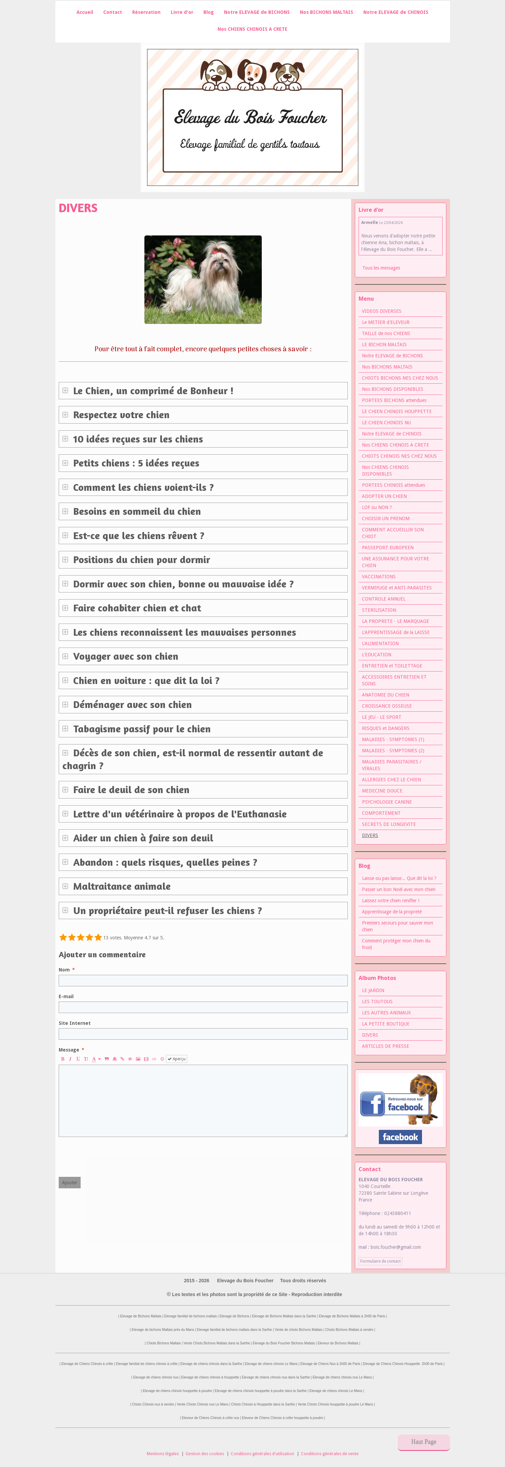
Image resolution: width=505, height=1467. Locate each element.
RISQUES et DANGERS (386, 728)
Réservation (146, 12)
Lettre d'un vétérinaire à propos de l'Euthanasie (179, 814)
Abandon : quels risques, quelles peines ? (164, 862)
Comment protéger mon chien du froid (396, 944)
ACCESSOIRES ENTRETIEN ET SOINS (394, 680)
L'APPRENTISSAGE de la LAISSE (396, 632)
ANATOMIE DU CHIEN (385, 695)
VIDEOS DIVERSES (381, 311)
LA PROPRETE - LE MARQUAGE (395, 621)
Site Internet (75, 1023)
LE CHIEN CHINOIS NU (386, 422)
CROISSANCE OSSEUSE (387, 706)
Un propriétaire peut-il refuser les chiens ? (166, 910)
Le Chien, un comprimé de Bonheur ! (152, 390)
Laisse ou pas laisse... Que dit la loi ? (399, 878)
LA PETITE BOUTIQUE (386, 1024)
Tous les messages (381, 268)
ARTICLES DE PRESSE (385, 1046)
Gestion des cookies (205, 1453)
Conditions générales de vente (330, 1453)
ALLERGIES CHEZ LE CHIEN (391, 779)
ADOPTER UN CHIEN (384, 496)
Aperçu (177, 1059)
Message (69, 1050)
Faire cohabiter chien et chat (136, 608)
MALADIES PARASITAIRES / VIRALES (391, 765)
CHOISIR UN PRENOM (386, 518)
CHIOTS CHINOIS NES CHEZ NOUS (399, 456)
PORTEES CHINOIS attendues (393, 485)
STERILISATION (379, 610)
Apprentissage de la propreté (392, 911)
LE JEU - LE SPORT (381, 717)
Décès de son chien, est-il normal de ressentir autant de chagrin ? (192, 759)
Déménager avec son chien (131, 704)
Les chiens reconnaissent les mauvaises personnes (183, 632)
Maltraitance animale (121, 886)
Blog (208, 12)
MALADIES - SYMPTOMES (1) (393, 739)
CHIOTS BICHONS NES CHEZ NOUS (400, 378)
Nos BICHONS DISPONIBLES (392, 389)
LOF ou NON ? (377, 507)
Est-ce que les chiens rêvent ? (137, 535)
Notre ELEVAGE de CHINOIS (395, 12)
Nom (64, 969)
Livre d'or (182, 12)
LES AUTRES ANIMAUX (386, 1012)
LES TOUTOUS (377, 1001)
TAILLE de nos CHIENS (386, 333)
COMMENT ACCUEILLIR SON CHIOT (393, 533)
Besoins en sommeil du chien (136, 511)
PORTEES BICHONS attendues (394, 400)
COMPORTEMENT (381, 813)
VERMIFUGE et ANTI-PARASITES (397, 587)
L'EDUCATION (376, 654)
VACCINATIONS (379, 576)
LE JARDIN (373, 990)
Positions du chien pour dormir (140, 559)
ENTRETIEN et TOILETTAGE (392, 665)
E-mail (66, 996)
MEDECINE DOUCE (382, 790)
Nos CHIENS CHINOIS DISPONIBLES (385, 470)
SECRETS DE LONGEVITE (389, 824)
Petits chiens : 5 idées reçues (135, 463)
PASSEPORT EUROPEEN (388, 547)
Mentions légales (163, 1453)
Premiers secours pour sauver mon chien (397, 926)
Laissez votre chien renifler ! (390, 900)
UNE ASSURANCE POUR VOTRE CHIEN (395, 562)
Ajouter (69, 1182)
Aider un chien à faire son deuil (142, 838)
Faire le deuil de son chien (130, 789)
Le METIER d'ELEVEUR (386, 322)
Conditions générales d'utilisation (262, 1453)
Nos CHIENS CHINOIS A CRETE (252, 29)
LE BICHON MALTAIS (384, 344)
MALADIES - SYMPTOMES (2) (393, 750)
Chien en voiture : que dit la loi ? (145, 680)
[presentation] (110, 1157)
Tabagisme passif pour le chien (141, 729)
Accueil (85, 12)
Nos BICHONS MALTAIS (326, 12)
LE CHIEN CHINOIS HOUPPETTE (397, 411)
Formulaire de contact (380, 1261)
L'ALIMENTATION (380, 643)
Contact (112, 12)
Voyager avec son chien (124, 656)
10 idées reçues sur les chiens (137, 439)
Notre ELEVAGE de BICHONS (257, 12)
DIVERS (370, 1035)
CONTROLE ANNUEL (383, 599)
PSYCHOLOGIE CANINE (387, 802)
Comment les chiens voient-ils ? (142, 487)
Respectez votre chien (120, 414)
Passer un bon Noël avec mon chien (399, 889)
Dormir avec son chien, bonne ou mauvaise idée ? (182, 584)
